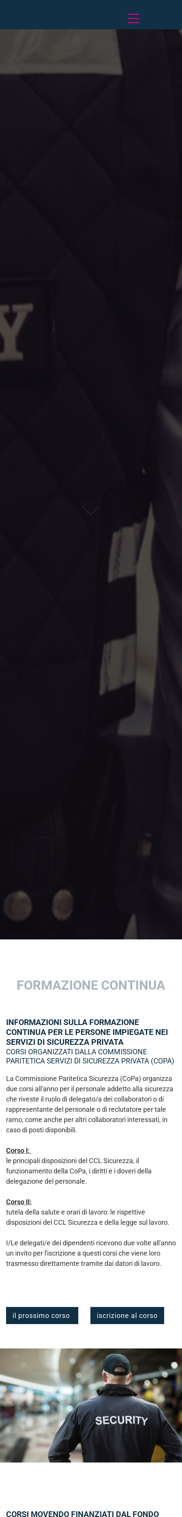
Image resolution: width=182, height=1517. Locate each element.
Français (27, 18)
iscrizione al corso (127, 1316)
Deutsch (13, 18)
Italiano (42, 18)
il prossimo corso (42, 1316)
